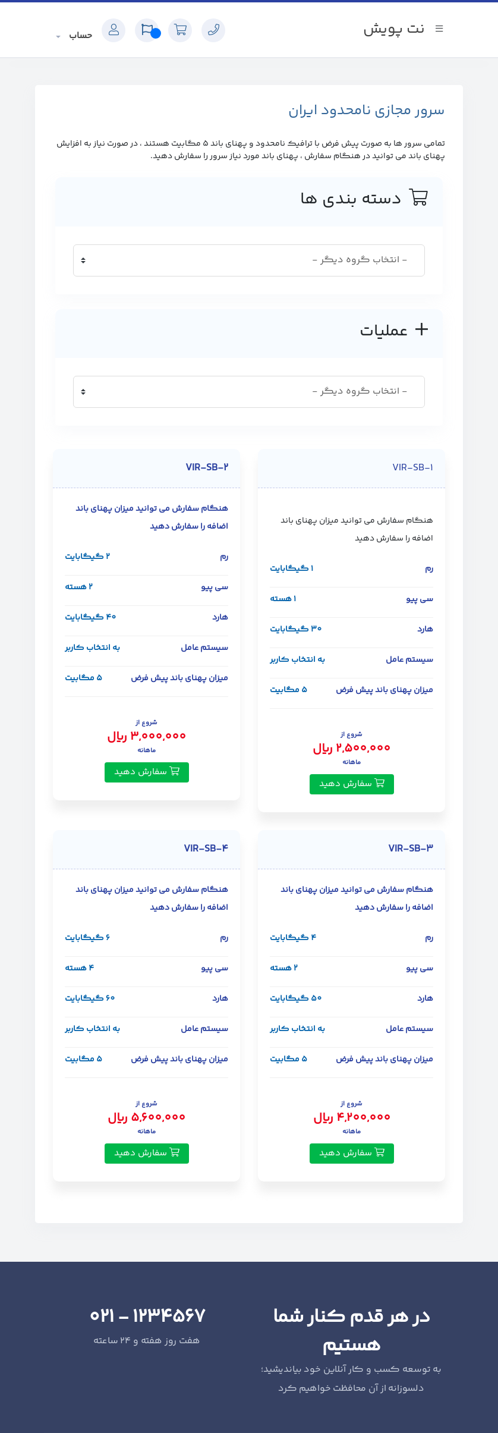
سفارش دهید (351, 784)
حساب (79, 36)
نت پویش (394, 29)
